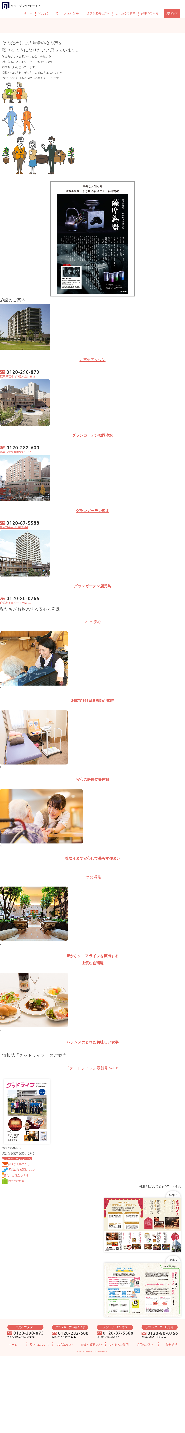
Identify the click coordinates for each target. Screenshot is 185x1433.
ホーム (28, 13)
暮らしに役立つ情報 (15, 1175)
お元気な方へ (72, 13)
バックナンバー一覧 (17, 1158)
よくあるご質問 (126, 13)
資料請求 (172, 13)
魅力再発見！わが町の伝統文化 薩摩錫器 (92, 191)
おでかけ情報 (13, 1180)
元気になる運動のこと (19, 1169)
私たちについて (48, 13)
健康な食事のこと (16, 1164)
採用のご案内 (149, 13)
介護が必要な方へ (98, 13)
